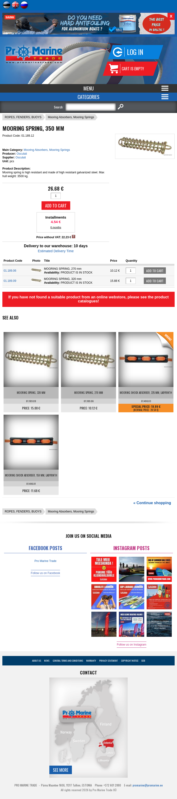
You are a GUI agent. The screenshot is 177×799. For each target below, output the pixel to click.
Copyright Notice (129, 660)
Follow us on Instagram (131, 644)
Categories (88, 96)
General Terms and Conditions (68, 660)
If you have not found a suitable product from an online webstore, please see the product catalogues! (88, 299)
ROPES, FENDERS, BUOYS (23, 117)
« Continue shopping (152, 503)
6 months (55, 227)
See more (60, 770)
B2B (143, 660)
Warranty (91, 660)
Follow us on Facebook (45, 573)
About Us (36, 660)
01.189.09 (10, 281)
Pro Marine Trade (45, 561)
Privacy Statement (108, 660)
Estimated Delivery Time (56, 251)
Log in (135, 52)
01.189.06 (10, 270)
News (46, 660)
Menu (89, 88)
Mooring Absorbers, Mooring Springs (71, 117)
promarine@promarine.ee (148, 785)
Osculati (22, 153)
